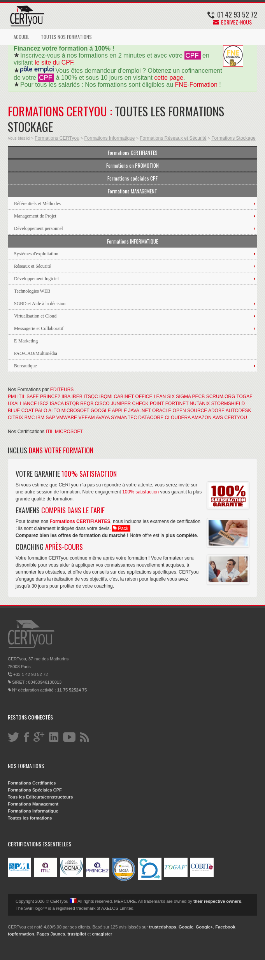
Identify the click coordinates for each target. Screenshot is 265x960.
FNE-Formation (196, 84)
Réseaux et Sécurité (32, 266)
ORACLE (161, 410)
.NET (145, 410)
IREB (77, 396)
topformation (21, 934)
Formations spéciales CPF (132, 178)
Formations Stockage (233, 138)
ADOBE (216, 410)
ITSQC (91, 396)
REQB (86, 403)
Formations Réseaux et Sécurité (173, 138)
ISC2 (43, 403)
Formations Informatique (109, 138)
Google (186, 927)
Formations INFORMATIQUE (132, 241)
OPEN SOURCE (190, 410)
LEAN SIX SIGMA (172, 396)
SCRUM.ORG (220, 396)
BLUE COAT (21, 410)
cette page (168, 77)
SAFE (32, 396)
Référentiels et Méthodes (37, 203)
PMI (12, 396)
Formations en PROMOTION (132, 165)
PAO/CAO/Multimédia (35, 353)
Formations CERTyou (57, 138)
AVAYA (103, 417)
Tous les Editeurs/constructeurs (40, 797)
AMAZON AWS (207, 417)
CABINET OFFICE (133, 396)
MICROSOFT (75, 410)
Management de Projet (35, 216)
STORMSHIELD (228, 403)
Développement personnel (38, 228)
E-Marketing (26, 341)
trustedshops (162, 927)
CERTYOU (236, 417)
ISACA (56, 403)
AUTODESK (238, 410)
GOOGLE (101, 410)
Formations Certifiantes (32, 783)
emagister (102, 934)
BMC (30, 417)
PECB (198, 396)
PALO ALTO (47, 410)
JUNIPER (121, 403)
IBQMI (105, 396)
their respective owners (217, 901)
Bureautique (25, 366)
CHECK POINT (148, 403)
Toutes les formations (30, 818)
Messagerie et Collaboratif (38, 328)
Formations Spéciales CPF (35, 790)
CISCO (102, 403)
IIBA (65, 396)
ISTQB (72, 403)
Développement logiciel (36, 278)
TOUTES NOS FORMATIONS (66, 36)
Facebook (225, 927)
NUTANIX (200, 403)
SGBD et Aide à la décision (39, 303)
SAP (50, 417)
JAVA (133, 410)
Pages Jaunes (51, 934)
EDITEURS (62, 389)
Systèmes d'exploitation (36, 253)
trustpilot (76, 934)
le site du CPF (54, 62)
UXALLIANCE (22, 403)
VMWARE (66, 417)
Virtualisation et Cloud (35, 316)
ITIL (21, 396)
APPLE (119, 410)
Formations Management (33, 804)
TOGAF (244, 396)
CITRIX (15, 417)
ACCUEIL (21, 36)
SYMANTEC (124, 417)
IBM (40, 417)
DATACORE (150, 417)
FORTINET (177, 403)
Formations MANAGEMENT (132, 191)
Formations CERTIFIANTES (133, 152)
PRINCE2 (50, 396)
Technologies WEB (32, 291)
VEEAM (86, 417)
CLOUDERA (178, 417)
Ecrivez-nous (232, 22)
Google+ (204, 927)
